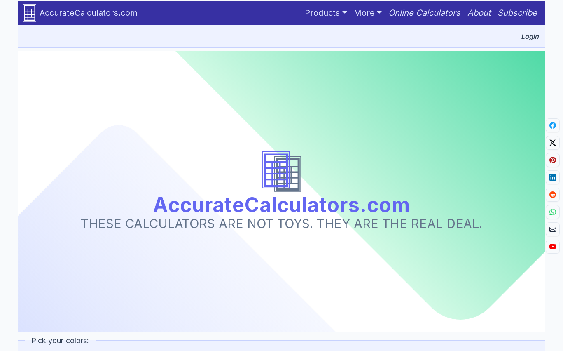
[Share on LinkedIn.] (553, 177)
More (364, 13)
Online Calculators (424, 13)
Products (322, 13)
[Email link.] (553, 229)
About (479, 13)
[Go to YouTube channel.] (553, 247)
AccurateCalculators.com (80, 13)
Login (530, 36)
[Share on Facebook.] (553, 125)
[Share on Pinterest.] (553, 160)
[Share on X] (553, 143)
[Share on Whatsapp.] (553, 212)
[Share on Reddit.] (553, 195)
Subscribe (517, 13)
